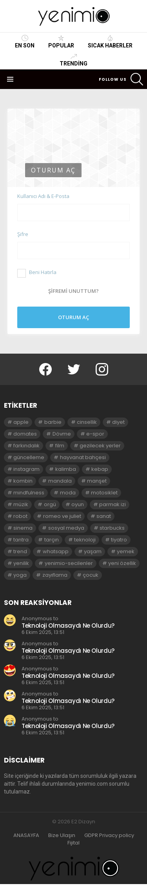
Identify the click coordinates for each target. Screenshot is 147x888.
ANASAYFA (26, 835)
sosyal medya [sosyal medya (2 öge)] (66, 528)
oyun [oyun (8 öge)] (77, 504)
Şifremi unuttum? (73, 290)
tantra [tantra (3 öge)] (21, 539)
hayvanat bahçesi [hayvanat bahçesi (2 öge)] (83, 457)
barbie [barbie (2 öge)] (53, 422)
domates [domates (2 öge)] (25, 434)
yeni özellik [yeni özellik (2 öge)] (122, 563)
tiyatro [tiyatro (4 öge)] (119, 539)
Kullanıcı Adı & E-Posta (43, 196)
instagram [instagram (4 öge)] (26, 469)
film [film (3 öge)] (59, 445)
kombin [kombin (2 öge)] (23, 481)
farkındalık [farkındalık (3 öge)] (26, 445)
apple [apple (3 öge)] (21, 422)
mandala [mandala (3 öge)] (60, 481)
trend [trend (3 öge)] (20, 551)
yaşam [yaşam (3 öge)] (93, 551)
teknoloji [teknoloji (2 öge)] (85, 539)
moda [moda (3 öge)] (68, 492)
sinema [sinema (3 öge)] (23, 528)
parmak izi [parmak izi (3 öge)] (112, 504)
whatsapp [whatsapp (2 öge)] (56, 551)
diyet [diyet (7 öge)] (118, 422)
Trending (73, 60)
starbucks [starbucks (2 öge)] (112, 528)
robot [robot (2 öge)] (20, 516)
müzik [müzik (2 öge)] (20, 504)
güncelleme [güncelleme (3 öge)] (28, 457)
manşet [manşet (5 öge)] (97, 481)
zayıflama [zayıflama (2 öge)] (54, 575)
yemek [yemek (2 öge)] (125, 551)
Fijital (73, 843)
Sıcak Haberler (110, 41)
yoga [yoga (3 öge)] (20, 575)
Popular (61, 41)
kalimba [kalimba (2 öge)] (65, 469)
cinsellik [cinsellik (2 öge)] (87, 422)
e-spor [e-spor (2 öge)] (95, 434)
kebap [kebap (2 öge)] (99, 469)
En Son (24, 41)
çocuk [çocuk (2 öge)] (90, 575)
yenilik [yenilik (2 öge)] (21, 563)
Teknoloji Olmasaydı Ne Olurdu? (68, 625)
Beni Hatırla (36, 272)
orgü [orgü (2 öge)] (50, 504)
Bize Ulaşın (61, 835)
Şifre (22, 234)
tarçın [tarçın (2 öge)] (51, 539)
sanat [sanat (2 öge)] (103, 516)
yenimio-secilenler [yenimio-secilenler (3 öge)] (69, 563)
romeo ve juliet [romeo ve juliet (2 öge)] (62, 516)
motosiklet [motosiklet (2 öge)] (104, 492)
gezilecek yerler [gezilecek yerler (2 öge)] (100, 445)
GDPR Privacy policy (109, 835)
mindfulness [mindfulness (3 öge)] (28, 492)
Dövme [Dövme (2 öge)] (62, 434)
